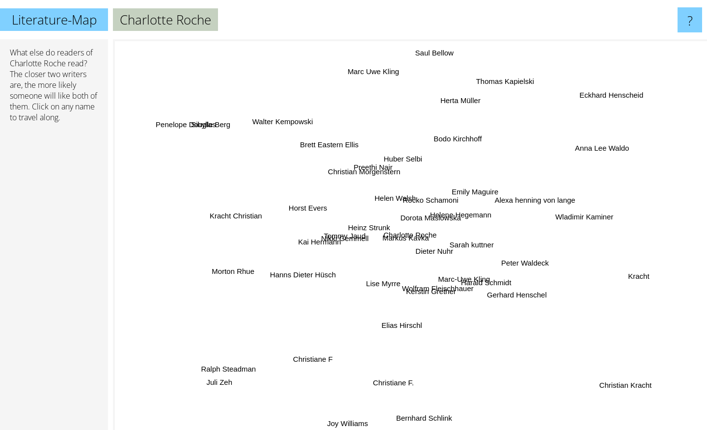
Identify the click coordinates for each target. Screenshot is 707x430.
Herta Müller (460, 105)
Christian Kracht (621, 386)
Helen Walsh (396, 200)
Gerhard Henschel (513, 293)
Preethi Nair (373, 174)
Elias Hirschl (400, 326)
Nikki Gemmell (352, 237)
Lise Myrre (385, 278)
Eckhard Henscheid (597, 106)
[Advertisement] (54, 280)
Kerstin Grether (418, 289)
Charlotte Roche (38, 63)
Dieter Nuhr (432, 251)
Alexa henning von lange (532, 196)
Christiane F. (403, 373)
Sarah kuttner (490, 253)
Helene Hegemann (459, 211)
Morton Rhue (240, 264)
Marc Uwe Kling (378, 75)
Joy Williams (347, 423)
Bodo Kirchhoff (455, 142)
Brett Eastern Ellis (337, 154)
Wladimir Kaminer (595, 214)
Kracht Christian (250, 218)
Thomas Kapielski (501, 85)
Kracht (617, 271)
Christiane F (321, 353)
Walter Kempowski (285, 125)
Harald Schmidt (480, 278)
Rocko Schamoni (425, 179)
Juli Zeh (220, 384)
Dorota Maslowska (431, 219)
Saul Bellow (432, 68)
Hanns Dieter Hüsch (313, 271)
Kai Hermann (326, 235)
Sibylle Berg (209, 121)
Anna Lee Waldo (598, 153)
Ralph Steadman (224, 367)
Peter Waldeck (525, 257)
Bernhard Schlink (429, 410)
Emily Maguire (466, 194)
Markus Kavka (402, 235)
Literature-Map (54, 19)
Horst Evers (287, 208)
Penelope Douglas (208, 135)
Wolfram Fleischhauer (433, 281)
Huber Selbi (405, 165)
